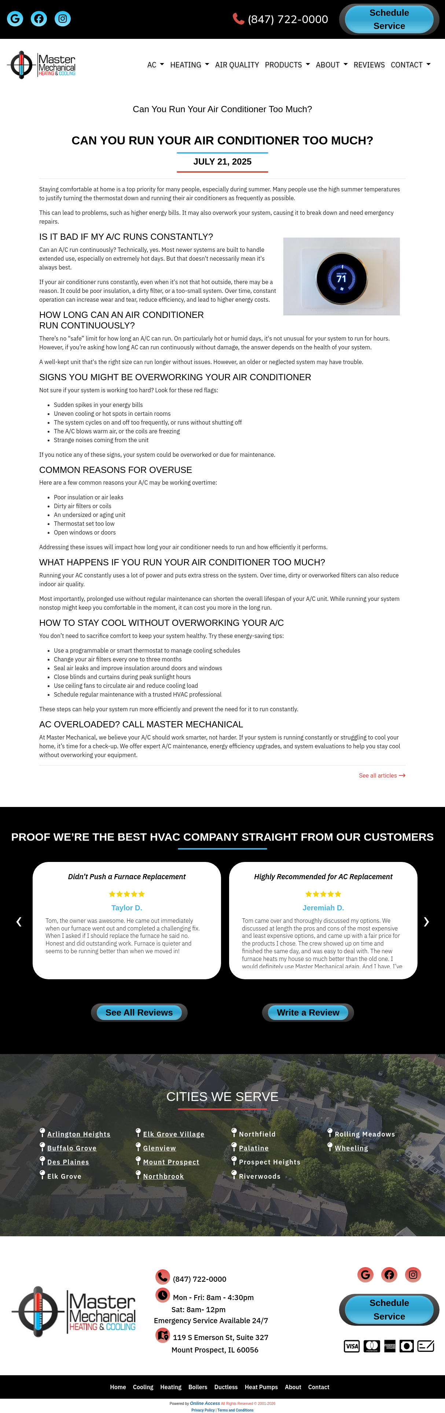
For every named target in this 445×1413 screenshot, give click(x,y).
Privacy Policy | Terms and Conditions (222, 1410)
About (293, 1387)
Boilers (197, 1387)
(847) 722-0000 (287, 19)
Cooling (143, 1387)
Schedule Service (389, 19)
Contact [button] (407, 65)
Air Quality (237, 65)
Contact (319, 1387)
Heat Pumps (261, 1387)
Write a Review (308, 1012)
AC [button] (152, 65)
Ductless (226, 1387)
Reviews (369, 65)
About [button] (329, 65)
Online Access (205, 1403)
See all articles (382, 775)
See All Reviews (139, 1012)
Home (118, 1387)
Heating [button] (186, 65)
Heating (170, 1387)
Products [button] (284, 65)
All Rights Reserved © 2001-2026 (248, 1404)
